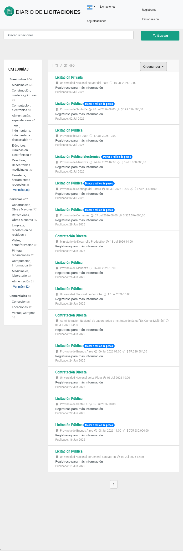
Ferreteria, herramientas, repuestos (21, 180)
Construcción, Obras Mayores (24, 207)
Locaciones (22, 307)
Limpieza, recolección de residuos (22, 230)
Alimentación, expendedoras (23, 118)
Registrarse (157, 9)
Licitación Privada (69, 77)
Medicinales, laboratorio (21, 274)
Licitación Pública (68, 103)
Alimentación (23, 281)
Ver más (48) (21, 190)
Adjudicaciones (120, 21)
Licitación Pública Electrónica (78, 156)
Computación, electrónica (21, 108)
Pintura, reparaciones (23, 253)
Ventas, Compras (23, 315)
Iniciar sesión (158, 19)
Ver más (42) (21, 287)
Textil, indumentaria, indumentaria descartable (22, 133)
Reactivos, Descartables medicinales (22, 165)
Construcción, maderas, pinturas (24, 95)
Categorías (18, 69)
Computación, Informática (22, 263)
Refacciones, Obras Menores (24, 218)
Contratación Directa (71, 236)
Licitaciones (55, 10)
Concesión (21, 302)
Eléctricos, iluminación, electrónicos (22, 150)
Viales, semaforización (24, 243)
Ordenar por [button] (152, 66)
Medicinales (22, 85)
